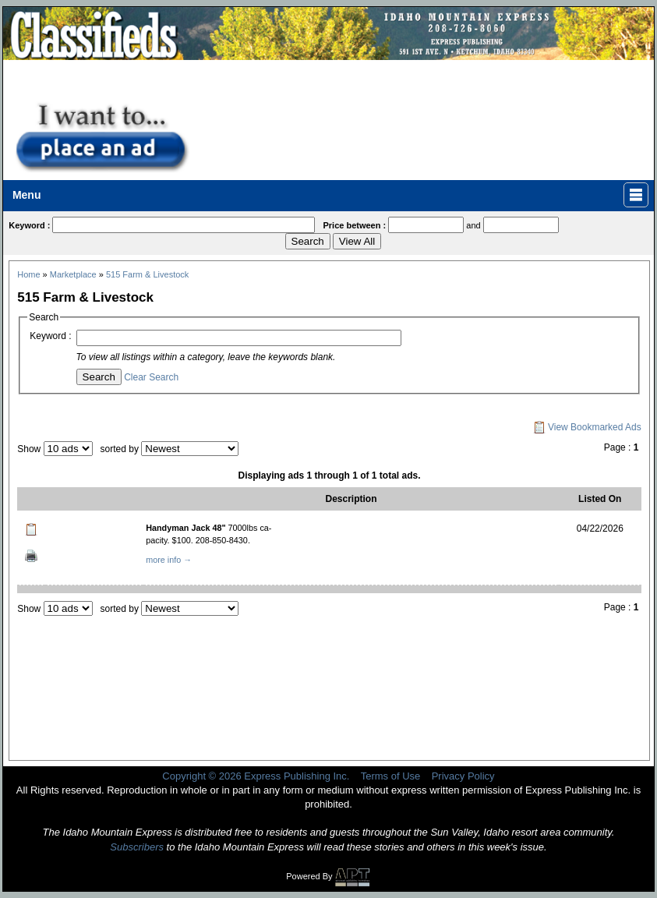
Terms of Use (391, 776)
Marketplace (73, 274)
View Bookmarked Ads (587, 427)
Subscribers (137, 847)
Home (28, 274)
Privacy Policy (463, 776)
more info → (169, 559)
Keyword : (50, 336)
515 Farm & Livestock (147, 274)
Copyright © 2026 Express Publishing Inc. (255, 776)
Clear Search (151, 377)
